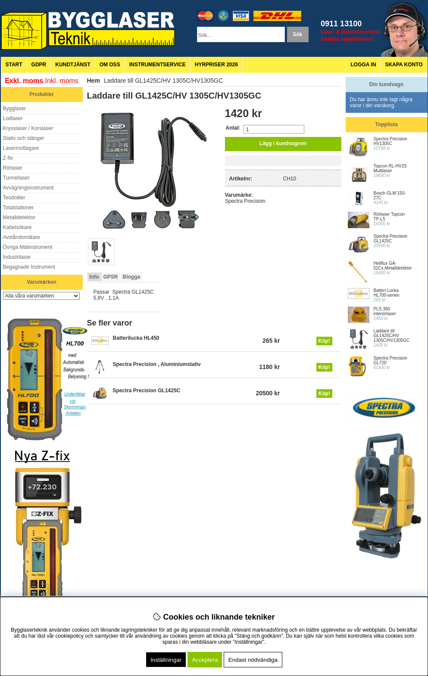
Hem (93, 80)
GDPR (39, 65)
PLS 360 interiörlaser (385, 311)
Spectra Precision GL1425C (147, 391)
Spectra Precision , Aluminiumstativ (157, 364)
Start (14, 65)
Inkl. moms (61, 80)
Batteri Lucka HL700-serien (387, 293)
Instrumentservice (157, 65)
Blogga (132, 277)
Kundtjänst (72, 65)
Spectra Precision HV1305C (390, 141)
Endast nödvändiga (253, 660)
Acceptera (205, 660)
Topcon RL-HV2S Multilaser (390, 168)
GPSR (110, 277)
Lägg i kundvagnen (282, 143)
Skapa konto (403, 65)
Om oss (110, 65)
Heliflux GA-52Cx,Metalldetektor (393, 265)
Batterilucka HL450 (136, 338)
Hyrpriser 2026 (216, 65)
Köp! (324, 341)
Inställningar (165, 660)
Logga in (363, 65)
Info (94, 277)
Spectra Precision (245, 201)
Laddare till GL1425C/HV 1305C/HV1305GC (391, 336)
